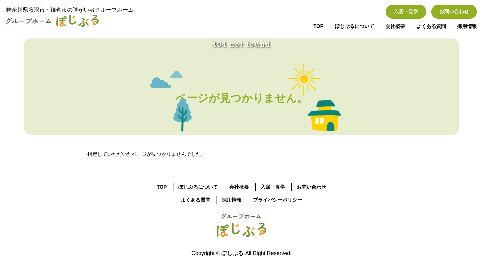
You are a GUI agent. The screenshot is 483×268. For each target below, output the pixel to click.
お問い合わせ (454, 11)
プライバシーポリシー (277, 200)
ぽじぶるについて (354, 26)
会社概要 (395, 26)
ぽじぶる (232, 253)
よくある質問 (431, 26)
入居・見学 (406, 11)
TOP (319, 26)
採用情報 (467, 26)
